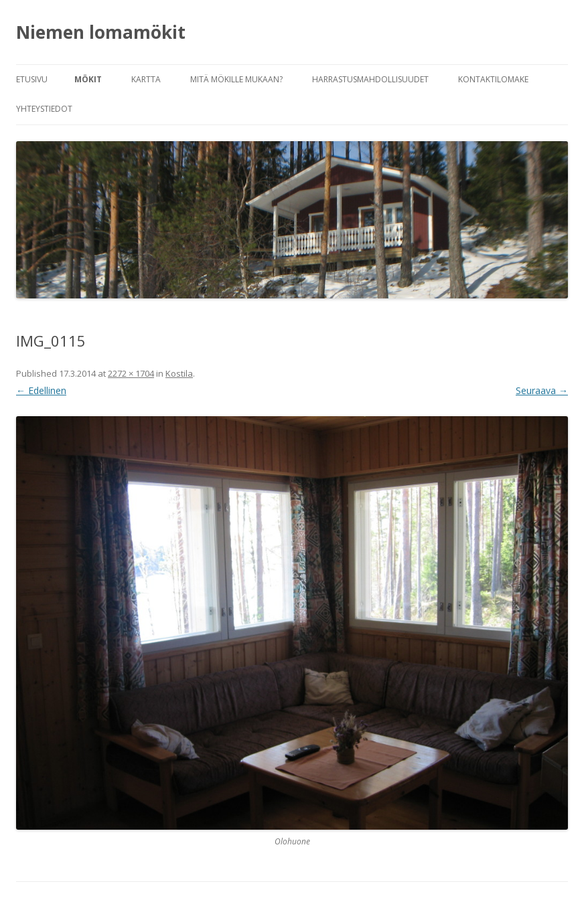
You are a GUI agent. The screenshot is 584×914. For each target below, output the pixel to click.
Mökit (88, 79)
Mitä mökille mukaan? (236, 79)
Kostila (179, 373)
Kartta (146, 79)
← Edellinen (41, 390)
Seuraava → (542, 390)
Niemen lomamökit (101, 32)
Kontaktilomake (493, 79)
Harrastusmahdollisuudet (370, 79)
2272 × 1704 (131, 373)
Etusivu (32, 79)
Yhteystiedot (44, 108)
